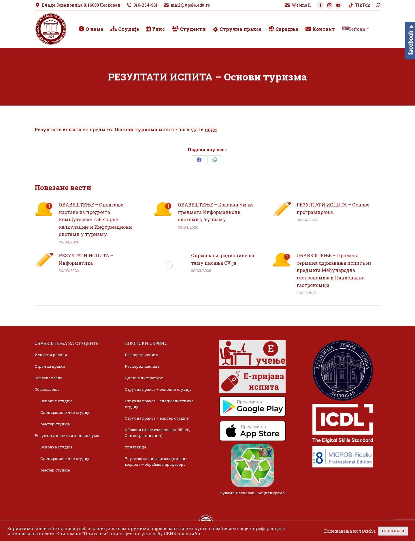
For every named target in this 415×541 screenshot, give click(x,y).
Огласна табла (48, 377)
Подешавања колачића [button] (349, 531)
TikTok (359, 5)
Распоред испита (141, 354)
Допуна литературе (144, 377)
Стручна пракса (50, 366)
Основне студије (56, 400)
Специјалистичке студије (65, 412)
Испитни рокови (51, 354)
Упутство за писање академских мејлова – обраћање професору (156, 461)
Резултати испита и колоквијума (67, 435)
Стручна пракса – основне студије (158, 389)
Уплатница (135, 447)
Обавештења (47, 389)
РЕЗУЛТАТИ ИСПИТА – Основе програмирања (333, 208)
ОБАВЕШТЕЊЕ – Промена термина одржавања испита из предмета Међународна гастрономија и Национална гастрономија (334, 270)
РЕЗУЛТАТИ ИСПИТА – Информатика (86, 259)
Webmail (297, 5)
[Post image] (44, 209)
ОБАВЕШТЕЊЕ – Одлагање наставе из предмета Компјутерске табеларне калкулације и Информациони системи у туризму (95, 219)
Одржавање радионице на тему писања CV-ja (222, 259)
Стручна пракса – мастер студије (157, 418)
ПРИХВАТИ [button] (393, 531)
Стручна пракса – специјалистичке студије (159, 403)
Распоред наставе (142, 366)
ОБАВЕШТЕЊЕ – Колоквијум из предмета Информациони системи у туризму (216, 212)
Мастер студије (55, 424)
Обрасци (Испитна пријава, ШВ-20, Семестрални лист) (157, 432)
